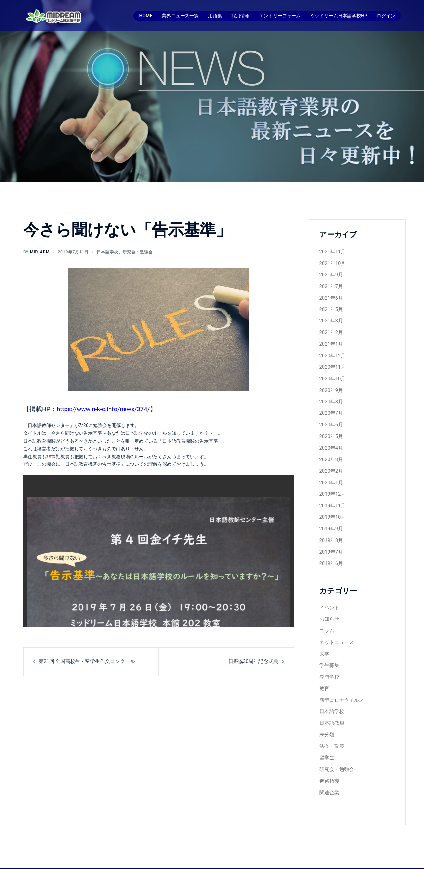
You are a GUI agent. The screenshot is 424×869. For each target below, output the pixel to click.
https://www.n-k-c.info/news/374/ (103, 409)
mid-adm (40, 252)
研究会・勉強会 (138, 252)
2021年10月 (331, 262)
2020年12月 (331, 351)
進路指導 (328, 761)
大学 (324, 639)
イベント (328, 594)
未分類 (326, 716)
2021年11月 (331, 251)
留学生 (326, 739)
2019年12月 (331, 484)
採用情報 (240, 15)
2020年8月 (330, 395)
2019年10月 (331, 506)
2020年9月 (330, 384)
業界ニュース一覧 (180, 15)
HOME (145, 15)
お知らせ (328, 605)
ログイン (386, 15)
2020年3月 (330, 451)
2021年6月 (330, 295)
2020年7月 (330, 406)
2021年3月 (330, 317)
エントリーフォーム (280, 15)
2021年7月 (330, 284)
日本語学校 (107, 252)
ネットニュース (335, 628)
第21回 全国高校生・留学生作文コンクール (84, 661)
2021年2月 (330, 329)
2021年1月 (330, 340)
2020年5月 (330, 428)
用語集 (215, 15)
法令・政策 (331, 728)
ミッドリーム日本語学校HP (338, 15)
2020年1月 (330, 473)
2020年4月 (330, 440)
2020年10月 (331, 373)
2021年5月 (330, 307)
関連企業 (328, 772)
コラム (326, 616)
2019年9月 (330, 517)
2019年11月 (331, 495)
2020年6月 (330, 417)
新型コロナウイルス (340, 683)
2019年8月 (330, 528)
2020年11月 (331, 362)
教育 (324, 672)
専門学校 (328, 661)
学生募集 (328, 650)
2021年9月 (330, 273)
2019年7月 (330, 539)
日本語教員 (331, 705)
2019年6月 (330, 551)
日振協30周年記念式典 (255, 661)
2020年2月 (330, 462)
